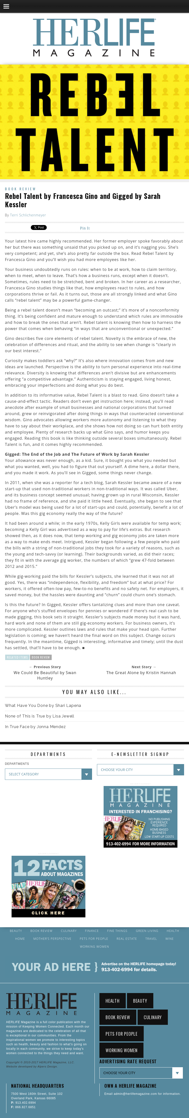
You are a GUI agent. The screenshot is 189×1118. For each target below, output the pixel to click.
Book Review (20, 188)
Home (20, 939)
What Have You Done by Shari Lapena (43, 705)
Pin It (85, 228)
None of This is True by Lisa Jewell (39, 716)
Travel (151, 939)
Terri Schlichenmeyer (28, 215)
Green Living (147, 931)
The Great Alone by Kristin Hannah (141, 672)
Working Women (94, 946)
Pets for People (94, 939)
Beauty (16, 931)
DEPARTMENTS (17, 764)
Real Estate (127, 939)
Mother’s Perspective (52, 939)
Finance (92, 931)
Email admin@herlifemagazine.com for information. (142, 1094)
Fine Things (117, 931)
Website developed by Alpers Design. (32, 1066)
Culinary (69, 931)
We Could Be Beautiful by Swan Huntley (45, 675)
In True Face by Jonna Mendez (35, 726)
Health (173, 931)
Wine (169, 939)
